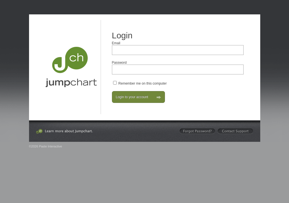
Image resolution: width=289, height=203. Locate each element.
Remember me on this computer (142, 83)
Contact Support (235, 131)
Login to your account (138, 97)
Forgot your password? (197, 131)
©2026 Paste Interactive (45, 146)
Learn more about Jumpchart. (64, 131)
